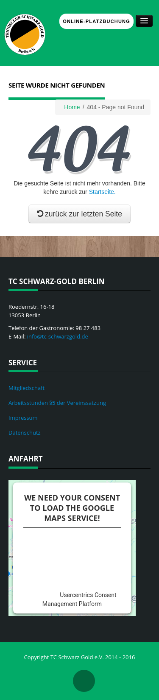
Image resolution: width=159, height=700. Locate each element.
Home (72, 107)
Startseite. (102, 191)
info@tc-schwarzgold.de (57, 336)
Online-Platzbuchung (96, 21)
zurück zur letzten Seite (79, 214)
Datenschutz (24, 432)
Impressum (23, 417)
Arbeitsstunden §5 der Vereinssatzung (57, 403)
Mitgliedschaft (26, 388)
